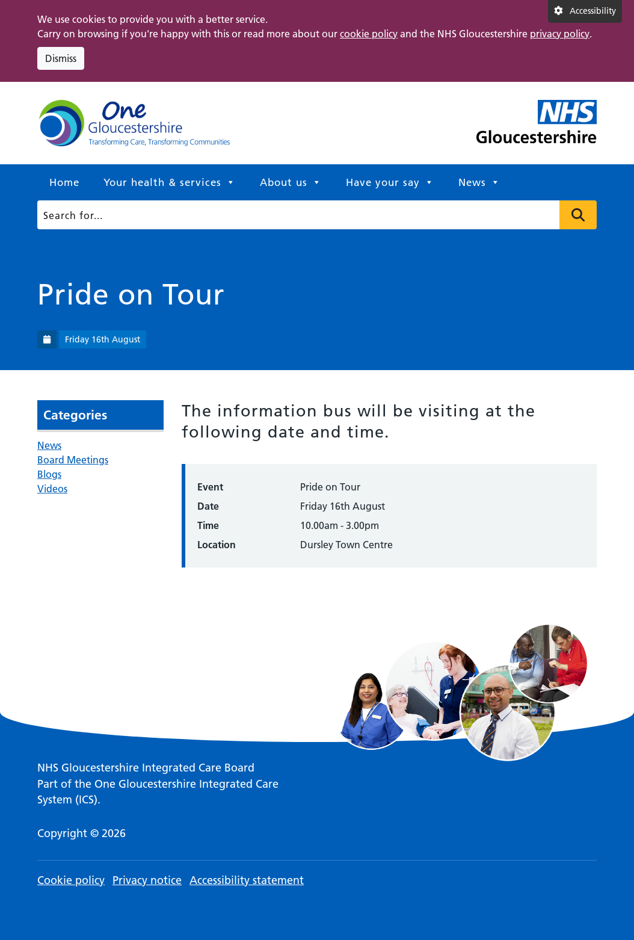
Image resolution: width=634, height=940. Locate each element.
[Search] (314, 214)
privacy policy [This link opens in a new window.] (559, 34)
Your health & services (169, 182)
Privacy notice (147, 880)
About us (291, 182)
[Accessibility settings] (585, 11)
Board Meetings (72, 460)
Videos (52, 489)
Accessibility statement (246, 880)
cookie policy (369, 34)
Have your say (390, 182)
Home (64, 182)
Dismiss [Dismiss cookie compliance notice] (60, 58)
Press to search (578, 214)
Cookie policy (71, 880)
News (479, 182)
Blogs (49, 474)
